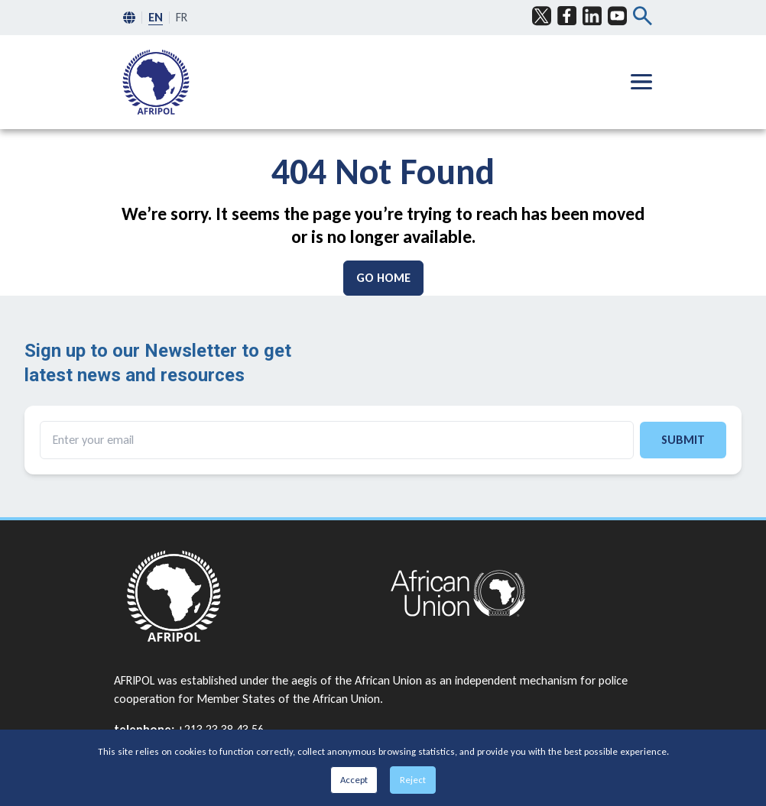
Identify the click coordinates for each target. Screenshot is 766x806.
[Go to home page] (244, 596)
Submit (683, 439)
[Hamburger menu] (641, 81)
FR (181, 17)
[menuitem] (156, 82)
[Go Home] (383, 278)
